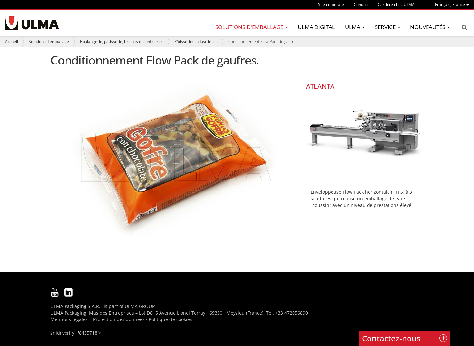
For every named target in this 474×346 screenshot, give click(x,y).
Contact (361, 4)
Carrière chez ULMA (396, 4)
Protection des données (119, 319)
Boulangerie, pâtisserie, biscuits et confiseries (121, 41)
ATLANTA (320, 86)
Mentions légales (69, 319)
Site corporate (331, 4)
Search (464, 27)
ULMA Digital (316, 27)
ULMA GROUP (140, 306)
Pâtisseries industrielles (196, 41)
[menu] (452, 4)
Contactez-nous (391, 338)
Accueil (11, 41)
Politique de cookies (170, 319)
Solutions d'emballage (49, 41)
